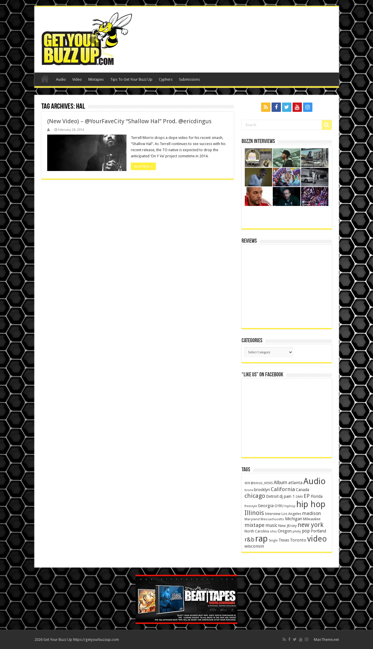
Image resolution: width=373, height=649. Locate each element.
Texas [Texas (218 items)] (284, 540)
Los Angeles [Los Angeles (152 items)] (291, 514)
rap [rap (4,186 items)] (261, 539)
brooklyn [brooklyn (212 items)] (262, 489)
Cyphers (166, 79)
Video (77, 79)
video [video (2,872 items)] (317, 539)
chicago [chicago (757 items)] (254, 495)
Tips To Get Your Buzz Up (131, 79)
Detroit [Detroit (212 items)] (272, 496)
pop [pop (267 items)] (306, 531)
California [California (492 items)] (283, 489)
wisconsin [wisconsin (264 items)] (254, 546)
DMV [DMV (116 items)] (299, 497)
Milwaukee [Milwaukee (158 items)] (312, 519)
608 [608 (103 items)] (247, 483)
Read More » (143, 166)
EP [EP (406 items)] (307, 496)
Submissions (189, 79)
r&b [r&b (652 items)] (249, 539)
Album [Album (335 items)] (280, 482)
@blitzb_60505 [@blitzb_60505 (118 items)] (262, 483)
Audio (61, 79)
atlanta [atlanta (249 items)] (295, 482)
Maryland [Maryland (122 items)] (252, 519)
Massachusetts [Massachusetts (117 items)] (272, 519)
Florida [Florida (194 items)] (317, 496)
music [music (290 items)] (271, 525)
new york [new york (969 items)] (310, 524)
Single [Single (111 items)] (273, 540)
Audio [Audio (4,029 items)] (314, 481)
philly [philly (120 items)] (297, 531)
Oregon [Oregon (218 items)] (285, 531)
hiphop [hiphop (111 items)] (289, 506)
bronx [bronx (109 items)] (248, 490)
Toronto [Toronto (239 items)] (298, 540)
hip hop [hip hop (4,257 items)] (311, 504)
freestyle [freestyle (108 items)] (250, 506)
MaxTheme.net (326, 639)
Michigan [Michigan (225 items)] (293, 518)
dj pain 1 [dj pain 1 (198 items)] (287, 496)
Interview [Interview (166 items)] (273, 514)
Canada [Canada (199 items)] (302, 489)
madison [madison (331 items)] (311, 513)
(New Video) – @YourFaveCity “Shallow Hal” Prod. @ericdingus (129, 121)
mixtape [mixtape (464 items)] (254, 525)
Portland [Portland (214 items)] (318, 531)
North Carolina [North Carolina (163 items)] (256, 531)
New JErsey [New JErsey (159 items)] (287, 525)
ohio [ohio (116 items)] (273, 531)
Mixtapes (96, 79)
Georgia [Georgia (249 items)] (266, 505)
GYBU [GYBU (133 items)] (279, 506)
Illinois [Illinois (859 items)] (254, 512)
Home (44, 79)
